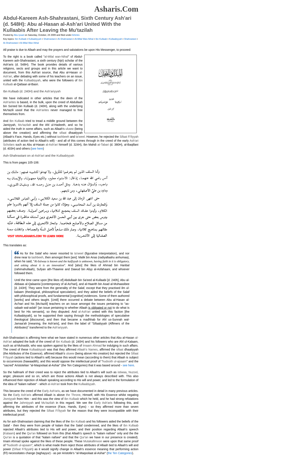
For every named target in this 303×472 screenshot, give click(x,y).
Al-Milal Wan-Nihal (84, 39)
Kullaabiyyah (35, 39)
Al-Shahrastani (65, 39)
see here (37, 148)
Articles (75, 35)
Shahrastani (49, 39)
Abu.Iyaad (19, 35)
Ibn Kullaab (21, 39)
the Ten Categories (120, 453)
